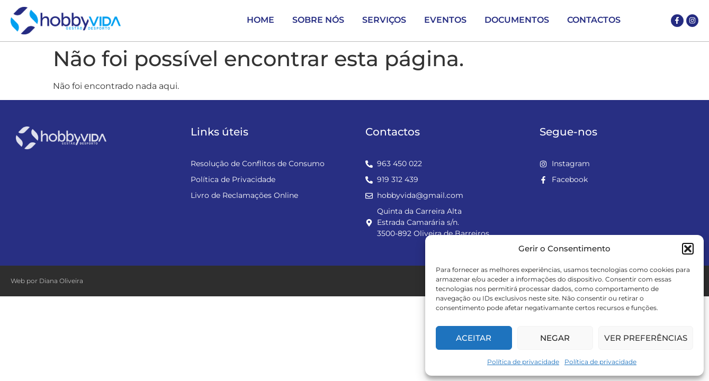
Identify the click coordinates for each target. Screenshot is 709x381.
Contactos (594, 20)
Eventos (445, 20)
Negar (555, 338)
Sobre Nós (318, 20)
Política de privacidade (523, 362)
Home (260, 20)
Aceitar (473, 338)
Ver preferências (645, 338)
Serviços (384, 20)
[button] (688, 248)
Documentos (516, 20)
